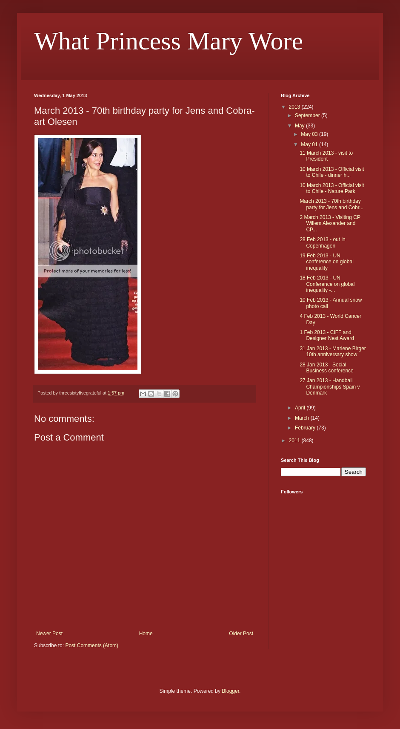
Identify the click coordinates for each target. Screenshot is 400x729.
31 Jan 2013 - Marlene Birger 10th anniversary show (333, 351)
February (306, 428)
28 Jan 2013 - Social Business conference (326, 368)
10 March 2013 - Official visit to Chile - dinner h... (332, 172)
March (303, 418)
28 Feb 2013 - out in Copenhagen (322, 242)
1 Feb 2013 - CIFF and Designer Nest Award (327, 335)
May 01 (310, 144)
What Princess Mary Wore (168, 41)
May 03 (310, 134)
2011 (295, 441)
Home (146, 634)
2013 (295, 107)
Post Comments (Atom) (91, 645)
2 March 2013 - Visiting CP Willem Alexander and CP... (330, 223)
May (300, 126)
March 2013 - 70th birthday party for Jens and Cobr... (331, 204)
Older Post (241, 634)
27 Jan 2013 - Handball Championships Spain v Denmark (330, 386)
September (308, 115)
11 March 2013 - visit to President (326, 156)
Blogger (230, 691)
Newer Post (49, 634)
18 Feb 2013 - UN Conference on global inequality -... (327, 284)
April (300, 408)
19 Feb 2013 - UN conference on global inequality (326, 262)
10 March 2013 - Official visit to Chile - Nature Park (332, 188)
